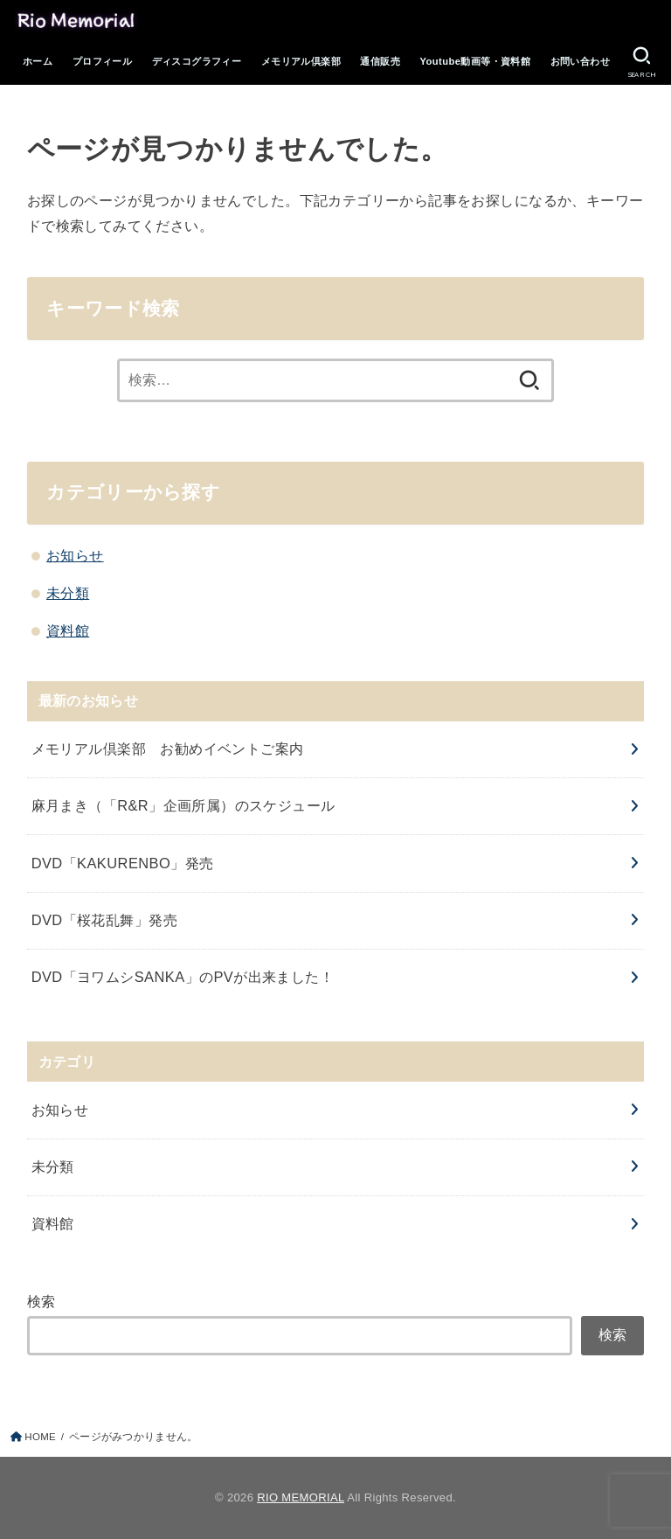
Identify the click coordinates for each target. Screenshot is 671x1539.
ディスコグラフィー (197, 61)
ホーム (37, 61)
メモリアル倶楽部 (301, 61)
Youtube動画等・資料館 (474, 61)
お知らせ (75, 555)
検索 (41, 1301)
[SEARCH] (640, 62)
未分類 (67, 593)
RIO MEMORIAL (300, 1497)
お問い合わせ (580, 61)
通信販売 (380, 61)
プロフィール (102, 61)
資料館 (67, 630)
